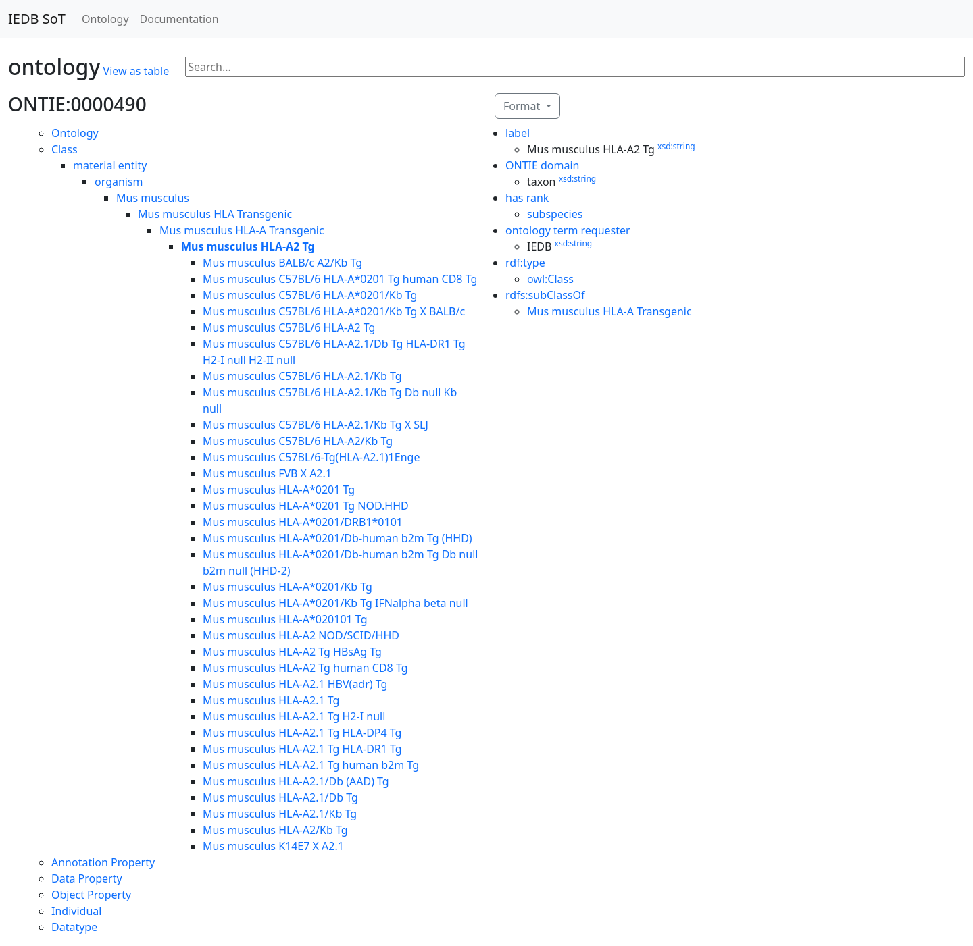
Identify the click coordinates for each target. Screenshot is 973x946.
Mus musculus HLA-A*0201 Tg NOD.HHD (306, 505)
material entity (110, 165)
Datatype (74, 927)
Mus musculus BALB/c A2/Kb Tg (282, 262)
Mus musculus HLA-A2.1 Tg (271, 700)
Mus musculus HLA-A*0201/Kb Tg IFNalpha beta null (335, 603)
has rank (527, 197)
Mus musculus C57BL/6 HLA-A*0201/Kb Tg (310, 295)
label (517, 133)
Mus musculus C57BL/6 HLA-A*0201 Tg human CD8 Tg (340, 278)
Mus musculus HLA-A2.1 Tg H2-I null (294, 716)
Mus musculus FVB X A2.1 (267, 473)
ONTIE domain (542, 165)
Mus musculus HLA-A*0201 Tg (279, 489)
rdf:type (525, 262)
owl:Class (550, 278)
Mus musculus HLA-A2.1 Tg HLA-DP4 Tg (302, 732)
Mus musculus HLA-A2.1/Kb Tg (280, 813)
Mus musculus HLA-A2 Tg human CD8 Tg (305, 667)
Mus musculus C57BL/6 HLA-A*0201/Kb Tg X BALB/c (334, 311)
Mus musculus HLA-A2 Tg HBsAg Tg (292, 651)
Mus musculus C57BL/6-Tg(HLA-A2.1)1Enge (311, 457)
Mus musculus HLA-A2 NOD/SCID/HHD (301, 635)
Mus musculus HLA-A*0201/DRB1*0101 (303, 522)
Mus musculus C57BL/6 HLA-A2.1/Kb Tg (302, 376)
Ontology (105, 18)
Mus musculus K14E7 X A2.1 (273, 846)
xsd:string (676, 146)
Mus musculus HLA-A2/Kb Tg (275, 829)
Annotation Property (103, 862)
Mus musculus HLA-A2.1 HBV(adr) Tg (295, 684)
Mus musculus (152, 197)
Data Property (86, 878)
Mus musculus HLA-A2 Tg (248, 246)
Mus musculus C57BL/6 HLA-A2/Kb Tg (298, 440)
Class (64, 149)
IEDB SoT (37, 18)
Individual (76, 910)
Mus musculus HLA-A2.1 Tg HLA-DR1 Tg (302, 748)
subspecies (554, 214)
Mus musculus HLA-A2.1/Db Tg (280, 797)
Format (523, 106)
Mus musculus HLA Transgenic (215, 214)
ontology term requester (567, 230)
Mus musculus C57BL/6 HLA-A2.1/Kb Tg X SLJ (315, 424)
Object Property (91, 894)
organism (119, 181)
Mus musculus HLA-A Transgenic (241, 230)
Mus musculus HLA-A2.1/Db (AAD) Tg (296, 781)
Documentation (179, 18)
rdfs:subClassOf (545, 295)
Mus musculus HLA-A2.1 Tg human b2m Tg (311, 765)
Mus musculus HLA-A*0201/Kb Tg (287, 586)
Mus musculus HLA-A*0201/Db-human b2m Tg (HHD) (337, 538)
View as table (136, 70)
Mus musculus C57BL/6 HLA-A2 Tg (289, 327)
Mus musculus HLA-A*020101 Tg (285, 619)
